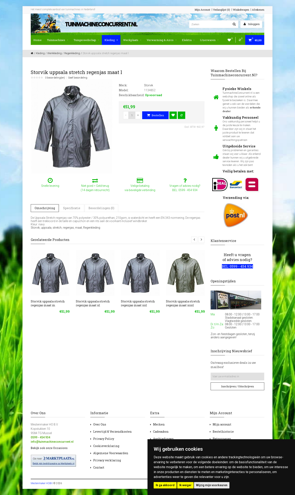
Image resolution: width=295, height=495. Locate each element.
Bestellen (155, 115)
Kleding (111, 40)
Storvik (35, 227)
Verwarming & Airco (162, 40)
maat (78, 227)
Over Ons (99, 424)
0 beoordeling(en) (55, 77)
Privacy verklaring (107, 460)
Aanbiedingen (163, 439)
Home (37, 40)
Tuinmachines (57, 40)
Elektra (188, 40)
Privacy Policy (103, 439)
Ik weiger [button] (185, 485)
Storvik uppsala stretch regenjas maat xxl (138, 303)
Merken (159, 424)
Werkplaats (132, 40)
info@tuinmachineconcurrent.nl (52, 441)
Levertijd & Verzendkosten (112, 431)
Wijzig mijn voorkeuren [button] (211, 485)
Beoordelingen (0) (101, 208)
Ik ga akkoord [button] (165, 485)
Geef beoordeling (77, 77)
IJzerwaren (209, 40)
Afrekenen (258, 9)
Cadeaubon (161, 431)
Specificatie (71, 208)
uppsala (46, 227)
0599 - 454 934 (40, 437)
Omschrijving (45, 208)
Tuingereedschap (86, 40)
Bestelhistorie (223, 431)
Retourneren (222, 439)
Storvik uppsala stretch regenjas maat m (48, 303)
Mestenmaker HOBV (42, 483)
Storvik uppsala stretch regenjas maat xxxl (183, 303)
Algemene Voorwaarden (110, 453)
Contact (98, 467)
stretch (57, 227)
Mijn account (222, 424)
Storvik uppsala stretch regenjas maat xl (93, 303)
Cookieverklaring (106, 446)
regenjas (68, 227)
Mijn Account (202, 9)
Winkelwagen (241, 9)
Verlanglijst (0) (221, 9)
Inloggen (252, 24)
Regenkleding (91, 227)
